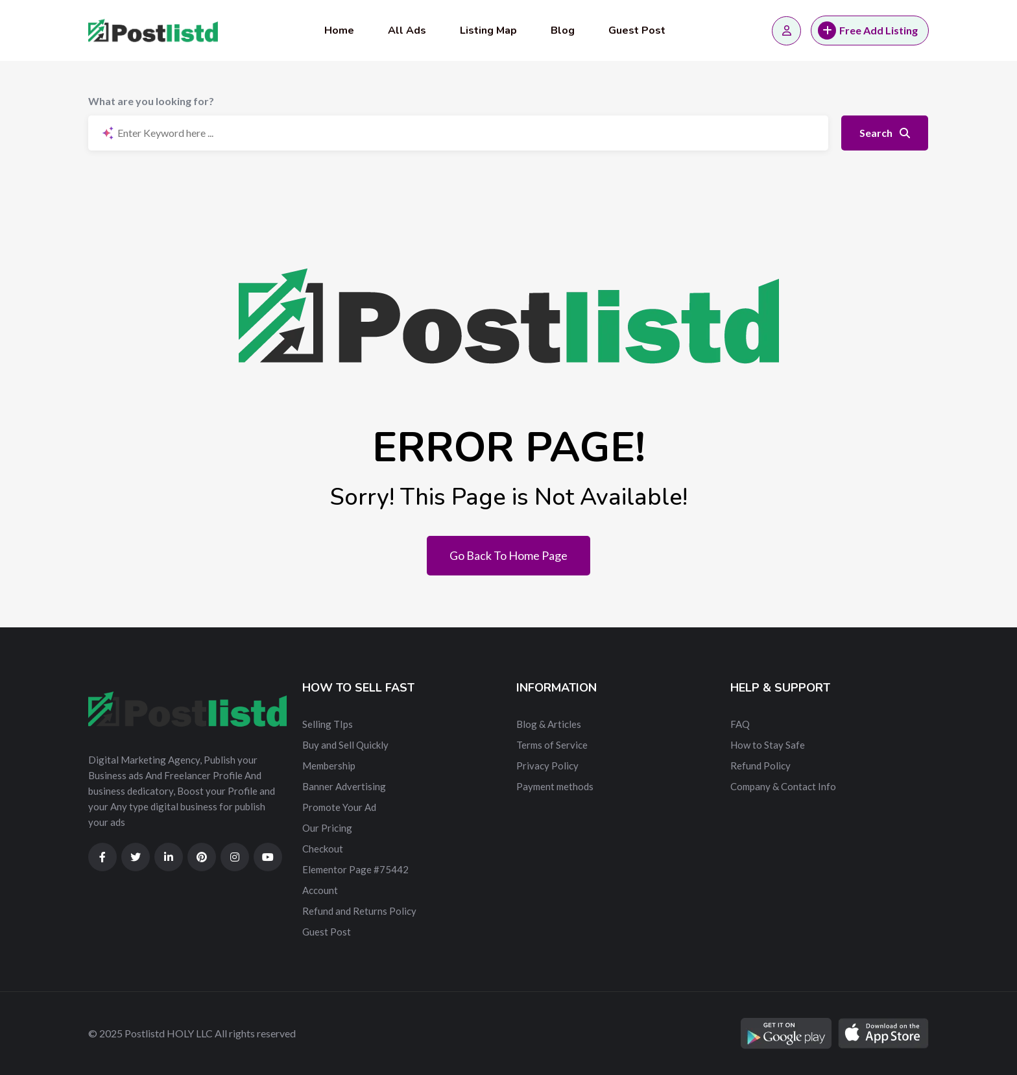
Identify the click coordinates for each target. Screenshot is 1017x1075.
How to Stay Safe (767, 745)
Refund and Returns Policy (359, 911)
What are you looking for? (151, 101)
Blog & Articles (548, 724)
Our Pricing (327, 828)
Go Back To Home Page (508, 555)
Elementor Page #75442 (355, 869)
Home (339, 30)
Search (884, 133)
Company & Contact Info (783, 786)
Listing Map (488, 30)
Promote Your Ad (339, 807)
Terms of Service (552, 745)
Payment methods (554, 786)
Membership (328, 765)
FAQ (740, 724)
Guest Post (636, 30)
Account (320, 890)
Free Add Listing (868, 30)
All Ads (407, 30)
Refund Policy (760, 765)
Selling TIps (327, 724)
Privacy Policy (547, 765)
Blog (563, 30)
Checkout (322, 848)
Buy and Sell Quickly (345, 745)
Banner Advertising (344, 786)
